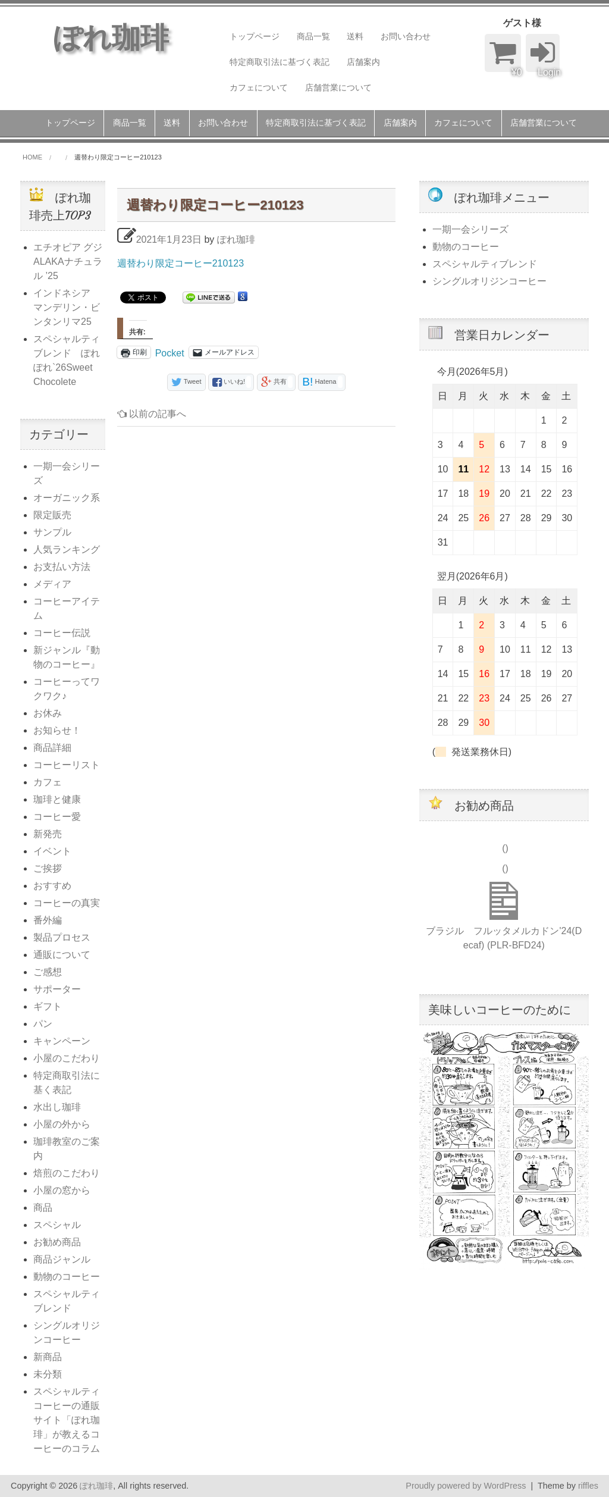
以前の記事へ (151, 414)
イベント (52, 851)
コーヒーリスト (66, 765)
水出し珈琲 (57, 1107)
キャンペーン (61, 1041)
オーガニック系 (66, 498)
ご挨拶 (47, 868)
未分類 (47, 1374)
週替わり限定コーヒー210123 (180, 263)
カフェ (47, 782)
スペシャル (57, 1225)
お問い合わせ (406, 36)
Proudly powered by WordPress (466, 1485)
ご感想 (47, 972)
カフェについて (259, 87)
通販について (61, 955)
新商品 (47, 1357)
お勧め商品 (57, 1242)
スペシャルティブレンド (484, 264)
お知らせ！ (57, 730)
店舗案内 (363, 62)
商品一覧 (313, 36)
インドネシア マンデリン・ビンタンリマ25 (66, 307)
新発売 (47, 834)
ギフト (47, 1006)
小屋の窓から (61, 1190)
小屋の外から (61, 1124)
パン (42, 1024)
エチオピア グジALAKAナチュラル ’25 (67, 261)
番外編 (47, 920)
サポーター (57, 989)
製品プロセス (61, 937)
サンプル (52, 532)
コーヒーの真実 (66, 903)
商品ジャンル (61, 1259)
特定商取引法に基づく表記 (279, 62)
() (504, 848)
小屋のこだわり (66, 1058)
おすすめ (52, 886)
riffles (588, 1485)
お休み (47, 713)
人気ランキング (66, 549)
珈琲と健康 (57, 799)
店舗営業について (338, 87)
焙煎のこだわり (66, 1173)
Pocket (169, 353)
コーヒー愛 (57, 817)
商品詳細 (52, 748)
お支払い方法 (61, 567)
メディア (52, 584)
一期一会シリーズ (470, 229)
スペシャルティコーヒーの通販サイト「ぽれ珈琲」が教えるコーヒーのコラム (66, 1420)
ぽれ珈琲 (236, 239)
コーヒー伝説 (61, 633)
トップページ (255, 36)
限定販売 (52, 515)
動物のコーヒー (66, 1276)
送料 (355, 36)
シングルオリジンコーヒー (489, 281)
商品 (42, 1207)
